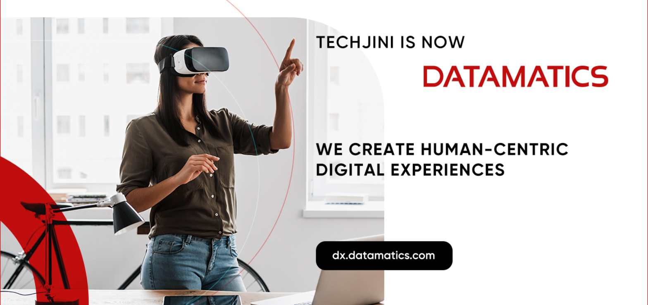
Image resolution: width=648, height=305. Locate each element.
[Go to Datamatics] (324, 152)
